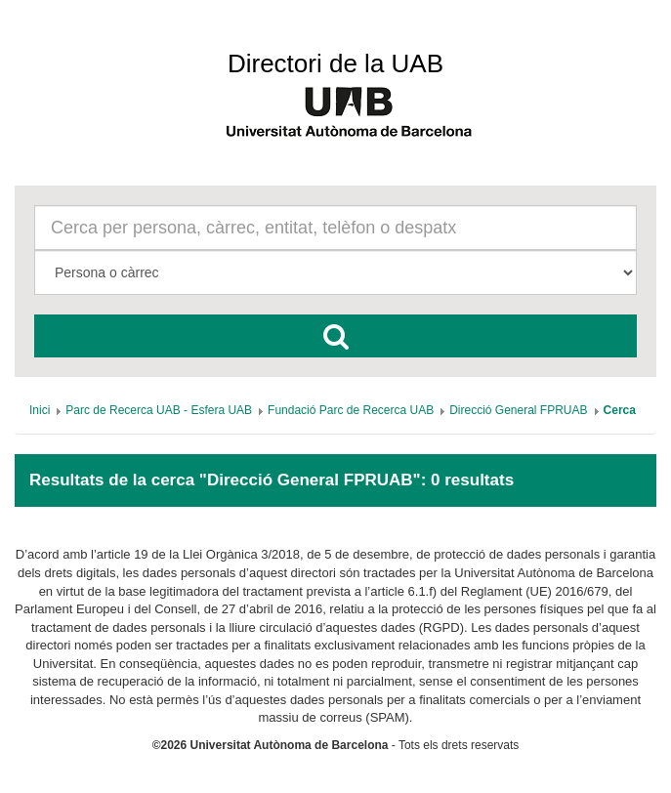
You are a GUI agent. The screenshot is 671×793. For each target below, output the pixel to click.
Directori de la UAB (335, 63)
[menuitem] (39, 410)
